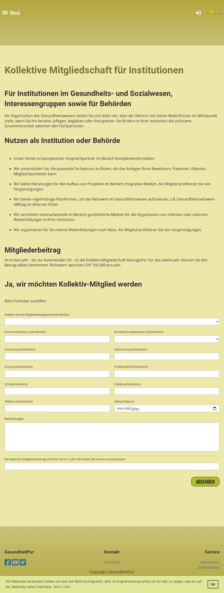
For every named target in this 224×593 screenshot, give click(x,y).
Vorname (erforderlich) (20, 349)
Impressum (209, 562)
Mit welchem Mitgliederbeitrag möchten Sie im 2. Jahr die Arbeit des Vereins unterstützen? (65, 459)
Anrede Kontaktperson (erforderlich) (138, 332)
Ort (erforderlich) (16, 384)
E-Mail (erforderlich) (127, 384)
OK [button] (213, 584)
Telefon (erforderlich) (19, 401)
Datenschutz (208, 567)
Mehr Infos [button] (62, 587)
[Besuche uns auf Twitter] (23, 562)
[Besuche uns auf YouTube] (15, 562)
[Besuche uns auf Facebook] (8, 562)
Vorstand (112, 562)
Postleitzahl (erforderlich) (131, 367)
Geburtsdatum (124, 401)
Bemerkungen (14, 419)
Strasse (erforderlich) (19, 367)
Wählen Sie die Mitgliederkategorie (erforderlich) (37, 315)
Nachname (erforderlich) (130, 349)
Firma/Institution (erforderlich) (25, 332)
